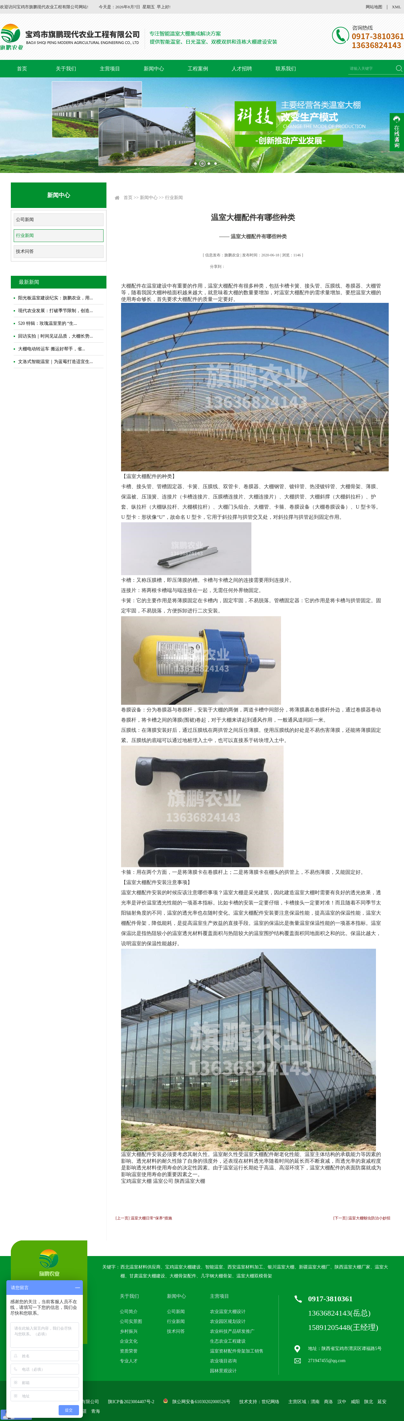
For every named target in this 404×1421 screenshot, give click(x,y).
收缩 (397, 132)
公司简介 (129, 1311)
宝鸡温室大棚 (136, 1181)
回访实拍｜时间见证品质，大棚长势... (55, 336)
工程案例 (198, 68)
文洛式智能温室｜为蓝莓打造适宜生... (55, 361)
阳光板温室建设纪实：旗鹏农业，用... (55, 298)
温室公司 (163, 1181)
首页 (22, 68)
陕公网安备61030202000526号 (201, 1401)
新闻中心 (154, 68)
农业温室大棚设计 (228, 1311)
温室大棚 (131, 1154)
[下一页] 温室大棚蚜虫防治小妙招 (361, 1218)
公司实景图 (131, 1321)
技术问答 (25, 251)
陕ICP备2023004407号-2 (131, 1401)
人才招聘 (242, 68)
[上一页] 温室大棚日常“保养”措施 (144, 1218)
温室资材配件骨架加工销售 (236, 1351)
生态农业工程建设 (228, 1341)
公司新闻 (25, 219)
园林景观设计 (223, 1370)
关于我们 (66, 68)
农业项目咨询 (223, 1361)
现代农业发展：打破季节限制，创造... (55, 310)
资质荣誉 (129, 1351)
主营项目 (110, 68)
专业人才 (129, 1361)
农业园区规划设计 (228, 1321)
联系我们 (286, 68)
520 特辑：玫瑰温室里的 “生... (47, 323)
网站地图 (374, 6)
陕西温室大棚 (190, 1181)
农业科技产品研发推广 (232, 1331)
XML (396, 6)
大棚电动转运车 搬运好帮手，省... (51, 348)
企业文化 (129, 1341)
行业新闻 (25, 235)
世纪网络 (270, 1401)
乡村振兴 (129, 1331)
